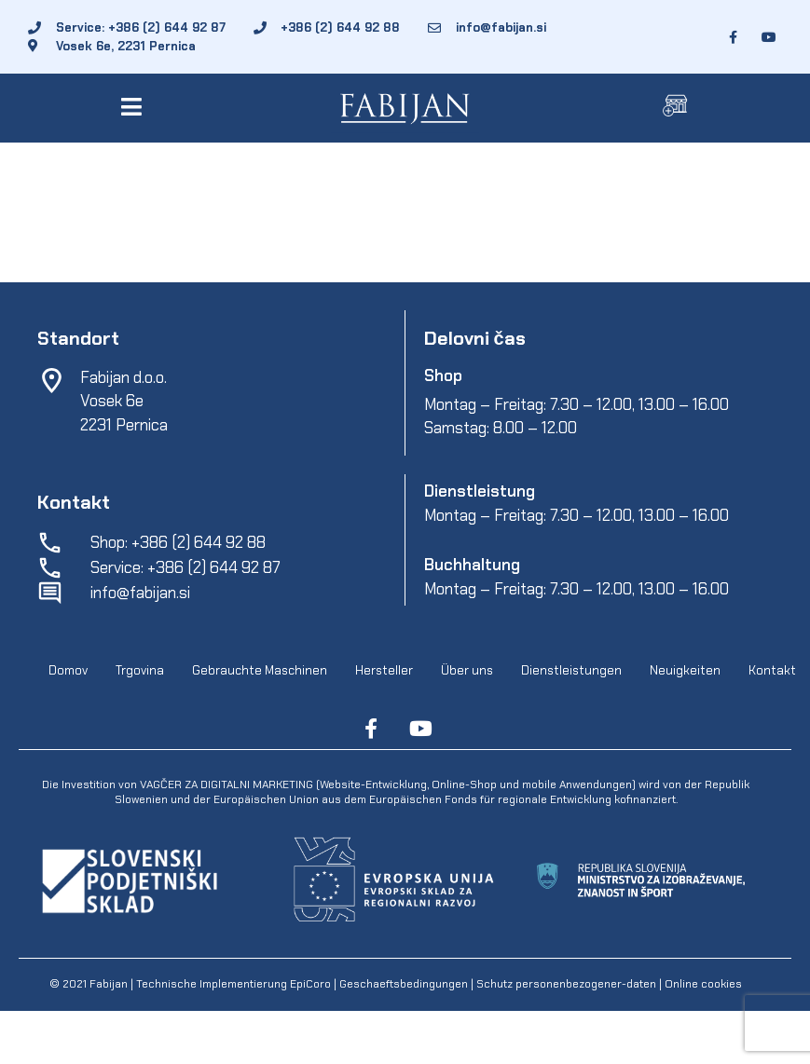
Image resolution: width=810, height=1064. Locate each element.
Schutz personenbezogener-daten (566, 983)
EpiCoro (310, 983)
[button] (135, 106)
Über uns (467, 671)
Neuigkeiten (685, 671)
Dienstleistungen (571, 671)
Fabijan (108, 983)
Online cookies (702, 983)
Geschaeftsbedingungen (405, 983)
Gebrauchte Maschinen (259, 671)
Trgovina (140, 671)
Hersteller (384, 671)
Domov (68, 671)
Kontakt (772, 671)
